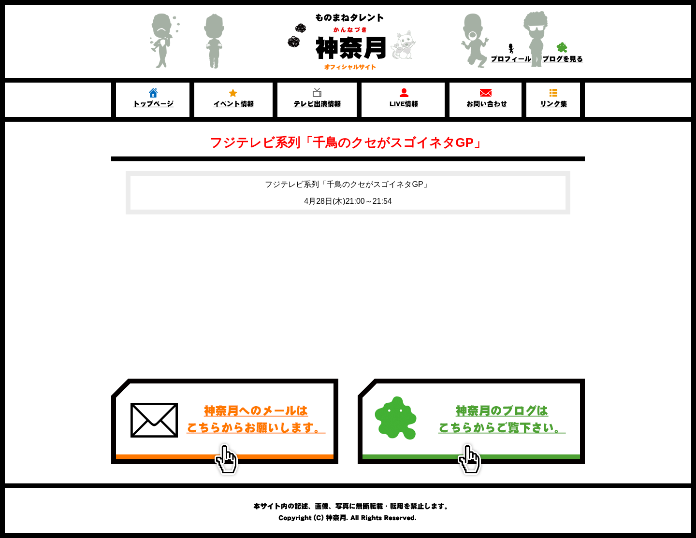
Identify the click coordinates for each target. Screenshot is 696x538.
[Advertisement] (348, 291)
